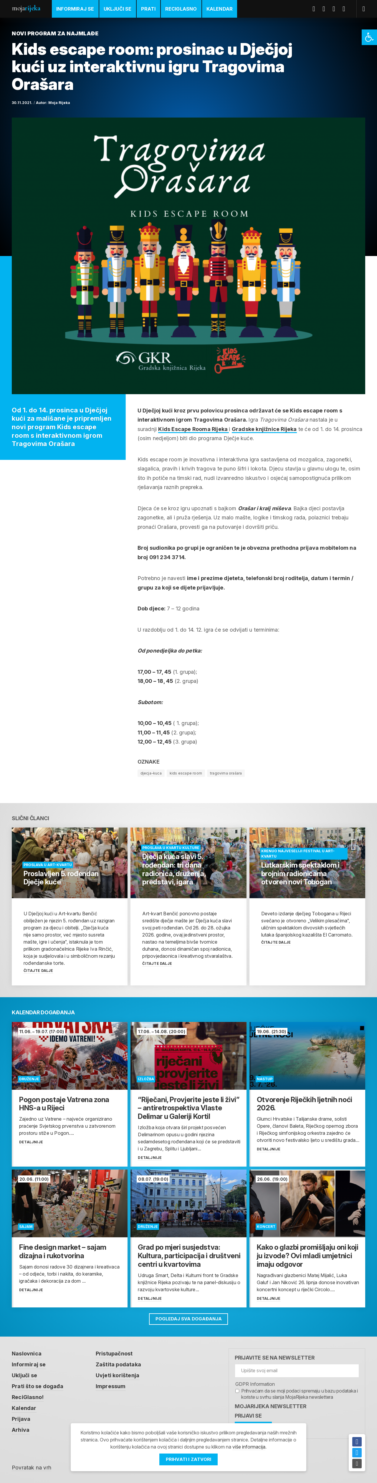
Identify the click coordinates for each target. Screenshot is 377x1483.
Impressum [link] (111, 1385)
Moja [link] (26, 8)
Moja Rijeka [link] (59, 102)
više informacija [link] (248, 1447)
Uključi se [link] (118, 9)
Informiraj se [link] (75, 9)
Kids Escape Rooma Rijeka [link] (193, 429)
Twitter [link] (326, 8)
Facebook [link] (316, 8)
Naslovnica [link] (27, 1353)
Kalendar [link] (219, 9)
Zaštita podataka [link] (118, 1364)
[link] (369, 37)
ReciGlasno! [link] (28, 1396)
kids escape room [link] (186, 773)
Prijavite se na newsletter (275, 1358)
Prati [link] (148, 9)
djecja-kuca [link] (151, 773)
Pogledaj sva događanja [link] (189, 1319)
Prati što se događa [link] (37, 1385)
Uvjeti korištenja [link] (117, 1375)
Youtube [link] (336, 8)
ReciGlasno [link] (181, 9)
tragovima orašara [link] (226, 773)
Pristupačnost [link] (114, 1353)
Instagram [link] (346, 8)
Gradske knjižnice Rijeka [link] (264, 429)
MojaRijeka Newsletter (270, 1406)
